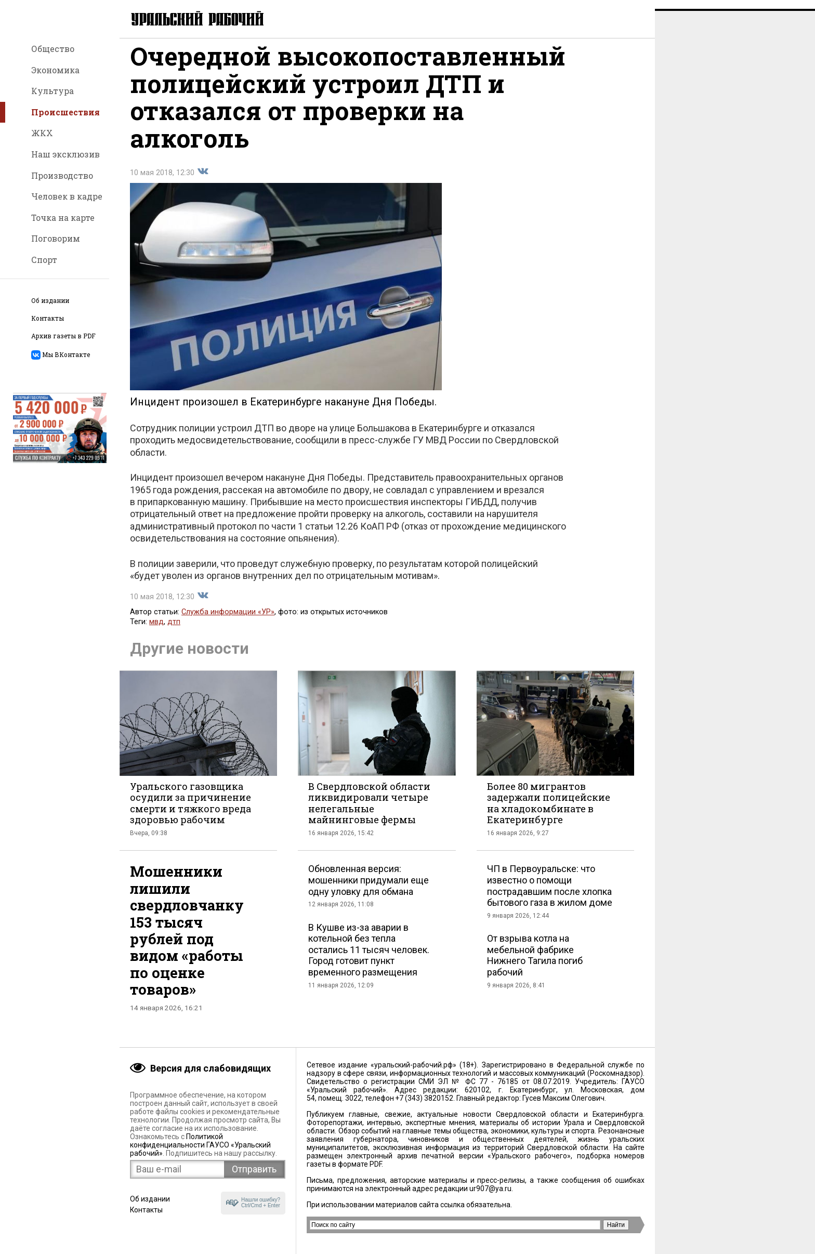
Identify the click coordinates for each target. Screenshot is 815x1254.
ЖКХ (42, 132)
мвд (156, 630)
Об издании (50, 301)
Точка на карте (63, 217)
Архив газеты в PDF (63, 336)
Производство (62, 175)
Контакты (47, 318)
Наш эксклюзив (65, 154)
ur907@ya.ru (490, 1188)
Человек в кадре (66, 196)
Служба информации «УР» (227, 620)
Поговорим (55, 238)
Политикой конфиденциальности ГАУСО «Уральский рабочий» (200, 1144)
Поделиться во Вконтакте (202, 180)
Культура (52, 90)
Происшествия (65, 112)
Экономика (55, 69)
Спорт (44, 259)
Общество (52, 48)
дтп (173, 630)
